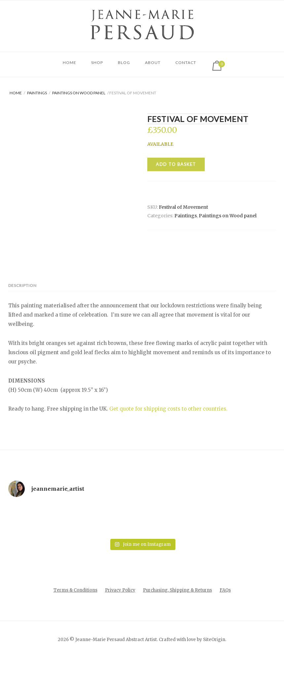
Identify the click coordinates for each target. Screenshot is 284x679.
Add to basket (176, 164)
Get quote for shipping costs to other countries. (168, 429)
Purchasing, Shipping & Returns (177, 610)
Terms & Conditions (75, 610)
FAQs (225, 610)
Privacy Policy (120, 610)
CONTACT (185, 62)
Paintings (37, 92)
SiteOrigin (214, 660)
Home (69, 62)
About (152, 62)
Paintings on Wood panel (78, 92)
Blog (124, 62)
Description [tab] (22, 305)
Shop (97, 62)
